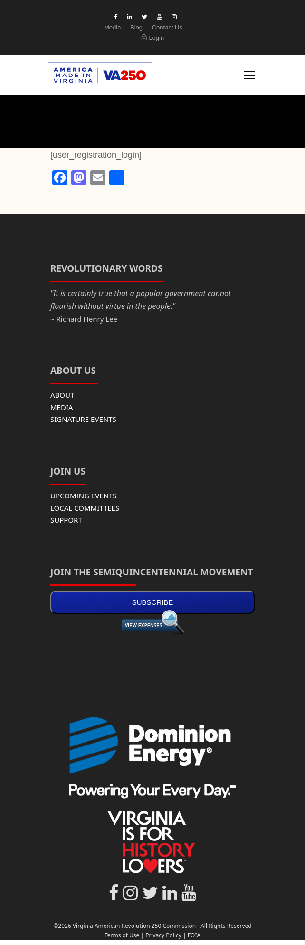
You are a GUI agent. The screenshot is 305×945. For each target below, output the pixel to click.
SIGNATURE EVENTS (83, 419)
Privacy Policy (163, 935)
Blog (136, 27)
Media (112, 27)
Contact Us (167, 27)
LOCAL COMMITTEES (84, 508)
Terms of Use (122, 935)
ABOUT (62, 395)
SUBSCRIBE (152, 602)
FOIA (194, 935)
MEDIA (61, 407)
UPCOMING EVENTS (83, 495)
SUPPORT (66, 520)
